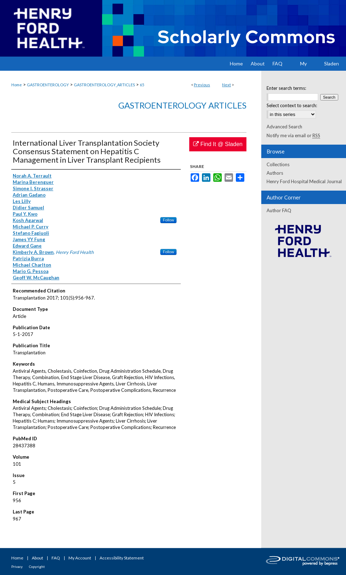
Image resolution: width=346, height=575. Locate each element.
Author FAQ (279, 210)
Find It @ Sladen (218, 144)
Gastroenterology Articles (182, 105)
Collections (278, 164)
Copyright (37, 566)
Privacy (17, 566)
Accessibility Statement (122, 558)
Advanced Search (284, 126)
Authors (275, 173)
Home (16, 84)
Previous (202, 84)
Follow (168, 220)
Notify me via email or (293, 135)
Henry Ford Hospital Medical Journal (304, 181)
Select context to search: (292, 105)
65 (142, 84)
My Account (79, 558)
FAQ (56, 558)
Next (226, 84)
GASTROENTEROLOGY (48, 84)
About (37, 558)
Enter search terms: (286, 88)
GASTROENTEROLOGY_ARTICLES (104, 84)
